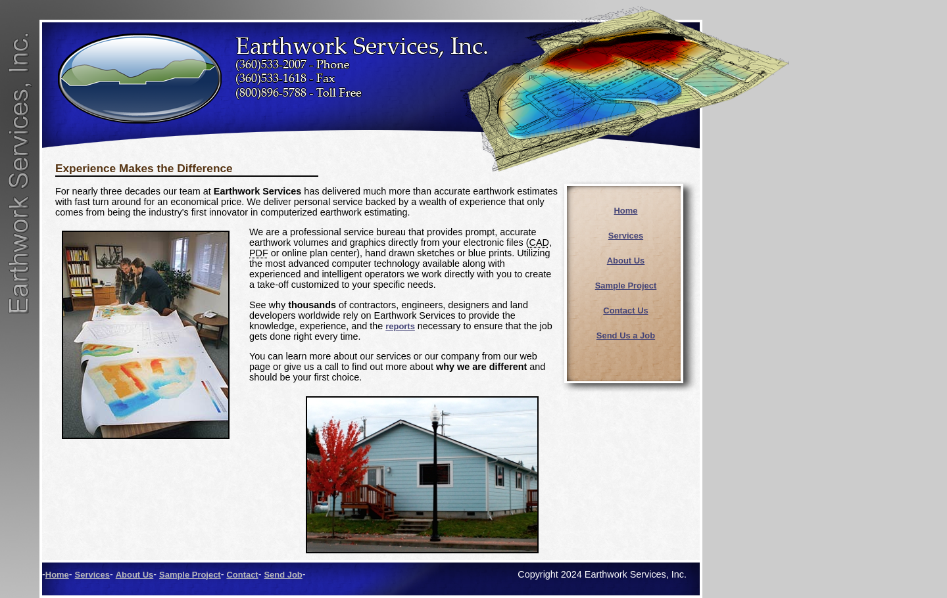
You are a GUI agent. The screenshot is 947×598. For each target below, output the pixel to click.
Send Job (283, 575)
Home (626, 211)
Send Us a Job (625, 335)
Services (625, 236)
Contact (242, 575)
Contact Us (625, 310)
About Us (626, 260)
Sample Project (626, 285)
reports (400, 326)
